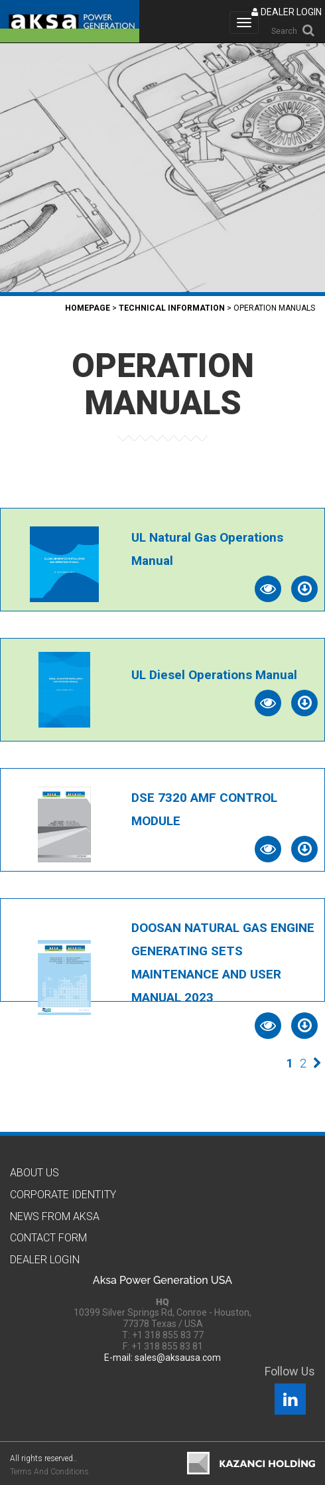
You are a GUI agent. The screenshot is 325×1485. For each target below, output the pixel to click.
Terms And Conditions (49, 1471)
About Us (34, 1172)
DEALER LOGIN (286, 12)
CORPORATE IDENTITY (63, 1194)
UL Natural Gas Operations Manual (207, 549)
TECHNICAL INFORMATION (172, 308)
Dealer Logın (45, 1259)
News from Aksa (54, 1216)
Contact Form (48, 1237)
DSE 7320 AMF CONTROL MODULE (204, 809)
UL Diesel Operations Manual (214, 674)
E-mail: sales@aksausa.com (162, 1357)
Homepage (87, 308)
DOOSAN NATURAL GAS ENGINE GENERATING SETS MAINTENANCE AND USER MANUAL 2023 (222, 962)
